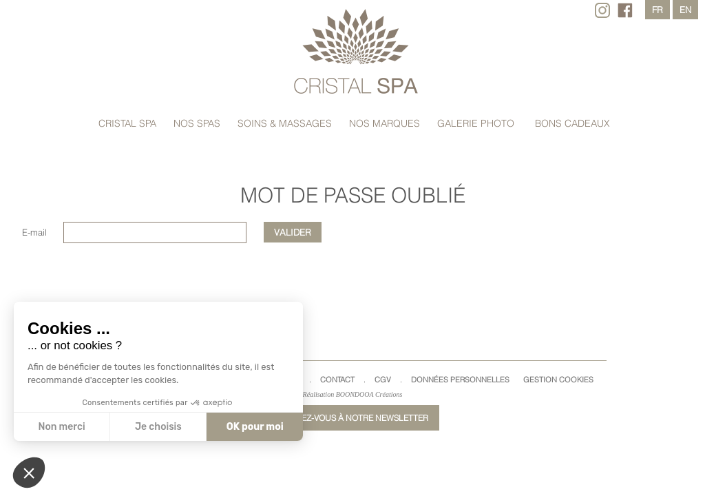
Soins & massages (285, 123)
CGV (383, 379)
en (685, 9)
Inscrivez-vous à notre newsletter (349, 418)
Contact (337, 379)
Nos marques (384, 123)
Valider (292, 232)
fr (657, 9)
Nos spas (196, 123)
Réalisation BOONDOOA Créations (353, 394)
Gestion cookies (558, 379)
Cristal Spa (127, 123)
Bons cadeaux (572, 123)
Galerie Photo (475, 123)
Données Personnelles (460, 379)
